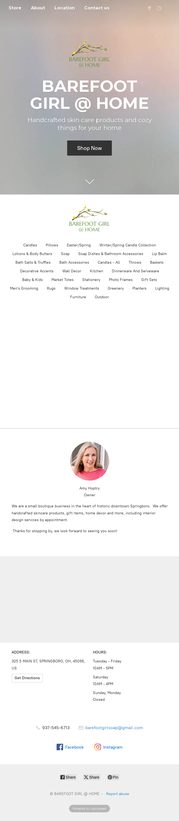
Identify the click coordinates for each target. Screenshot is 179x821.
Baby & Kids (32, 279)
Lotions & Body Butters (32, 254)
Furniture (78, 297)
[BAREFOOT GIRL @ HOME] (89, 218)
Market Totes (62, 279)
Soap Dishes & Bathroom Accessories (110, 254)
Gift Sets (149, 279)
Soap (65, 254)
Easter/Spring (79, 245)
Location (64, 8)
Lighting (162, 288)
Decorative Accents (37, 271)
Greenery (116, 288)
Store (15, 8)
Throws (135, 262)
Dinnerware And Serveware (135, 271)
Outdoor (102, 297)
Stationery (91, 279)
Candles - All (109, 262)
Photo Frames (121, 279)
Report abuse (117, 794)
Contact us (96, 8)
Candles (30, 245)
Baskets (157, 262)
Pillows (52, 245)
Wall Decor (71, 271)
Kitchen (96, 271)
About (38, 8)
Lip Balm (159, 254)
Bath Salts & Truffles (33, 262)
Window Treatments (81, 288)
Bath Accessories (74, 262)
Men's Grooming (24, 288)
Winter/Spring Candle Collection (127, 245)
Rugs (51, 288)
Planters (139, 288)
